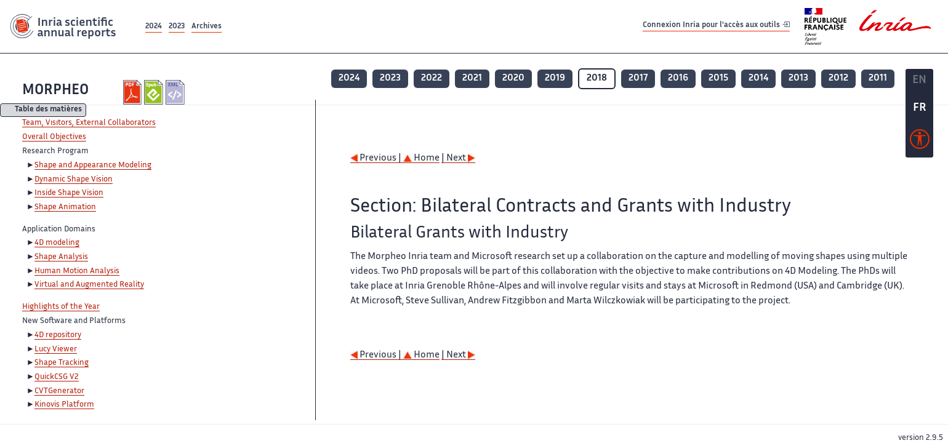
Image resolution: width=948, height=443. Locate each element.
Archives (206, 26)
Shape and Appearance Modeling (92, 165)
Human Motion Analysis (76, 271)
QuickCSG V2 (56, 377)
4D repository (57, 335)
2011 (878, 78)
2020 (513, 78)
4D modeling (56, 243)
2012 (838, 78)
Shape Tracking (61, 363)
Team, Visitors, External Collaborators (89, 123)
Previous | (376, 158)
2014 (758, 78)
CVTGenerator (59, 391)
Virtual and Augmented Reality (89, 285)
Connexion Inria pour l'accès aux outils (716, 26)
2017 (638, 78)
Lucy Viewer (55, 349)
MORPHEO (55, 90)
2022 (431, 78)
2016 (678, 78)
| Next (458, 158)
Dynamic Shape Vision (73, 179)
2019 (555, 78)
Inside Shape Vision (68, 193)
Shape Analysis (61, 257)
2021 (472, 78)
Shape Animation (65, 207)
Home (421, 158)
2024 (153, 26)
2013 (798, 78)
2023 (177, 26)
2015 (718, 78)
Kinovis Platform (64, 405)
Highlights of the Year (61, 307)
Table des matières (48, 110)
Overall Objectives (54, 137)
